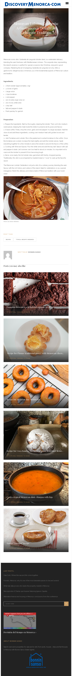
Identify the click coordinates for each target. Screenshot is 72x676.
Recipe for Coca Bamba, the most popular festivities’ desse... (35, 450)
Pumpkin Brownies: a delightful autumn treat (28, 307)
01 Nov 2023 (12, 404)
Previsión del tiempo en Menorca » (20, 632)
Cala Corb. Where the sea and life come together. (21, 575)
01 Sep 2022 (12, 502)
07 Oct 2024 (12, 312)
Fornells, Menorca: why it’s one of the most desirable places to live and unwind (31, 580)
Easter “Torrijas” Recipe (18, 543)
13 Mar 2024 (12, 358)
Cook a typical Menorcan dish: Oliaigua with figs (30, 497)
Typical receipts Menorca (25, 239)
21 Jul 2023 (12, 455)
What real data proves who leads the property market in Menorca (26, 586)
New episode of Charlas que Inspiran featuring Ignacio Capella (25, 591)
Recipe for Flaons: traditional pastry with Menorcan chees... (35, 353)
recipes (8, 239)
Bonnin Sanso (34, 252)
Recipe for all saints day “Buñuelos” (24, 399)
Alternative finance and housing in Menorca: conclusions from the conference (31, 596)
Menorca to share (36, 37)
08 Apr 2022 (12, 548)
